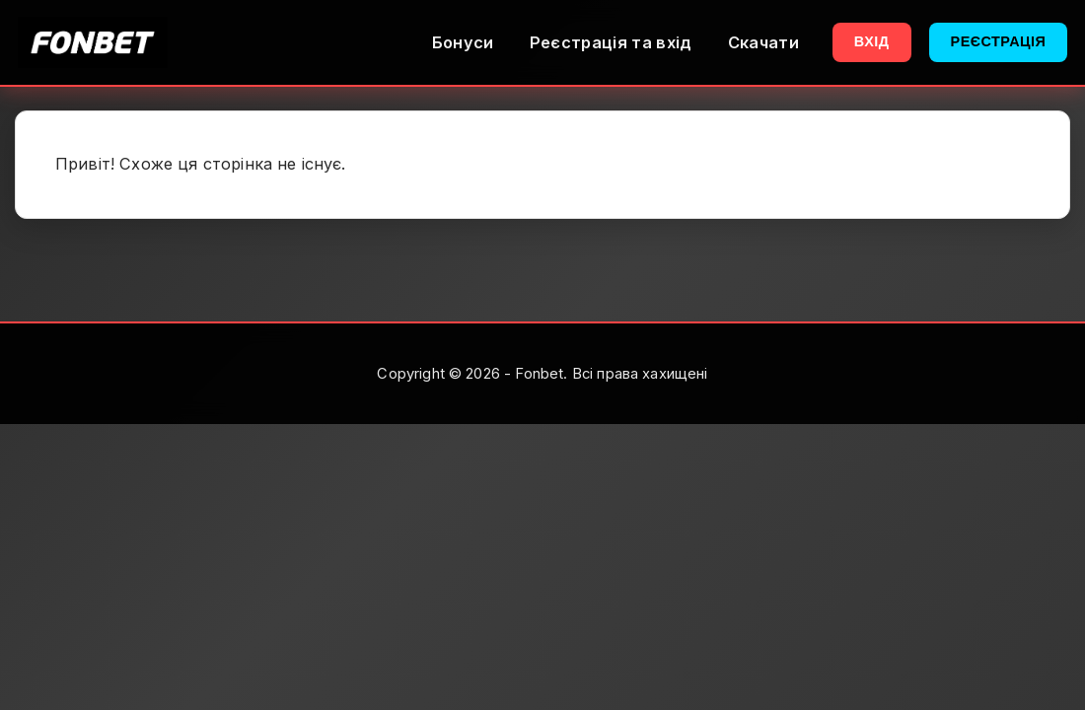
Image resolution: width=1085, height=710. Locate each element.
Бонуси (463, 42)
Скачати (763, 42)
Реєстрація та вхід (611, 42)
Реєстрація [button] (999, 41)
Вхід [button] (872, 41)
